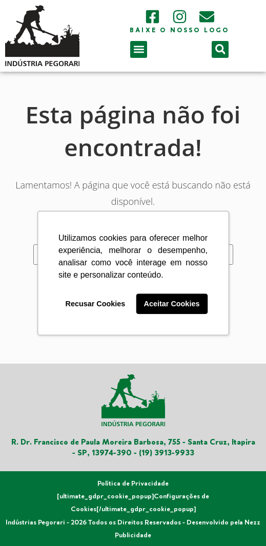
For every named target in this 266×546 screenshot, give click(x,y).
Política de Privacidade (133, 483)
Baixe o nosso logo (180, 30)
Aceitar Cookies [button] (172, 304)
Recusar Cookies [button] (96, 304)
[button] (138, 49)
